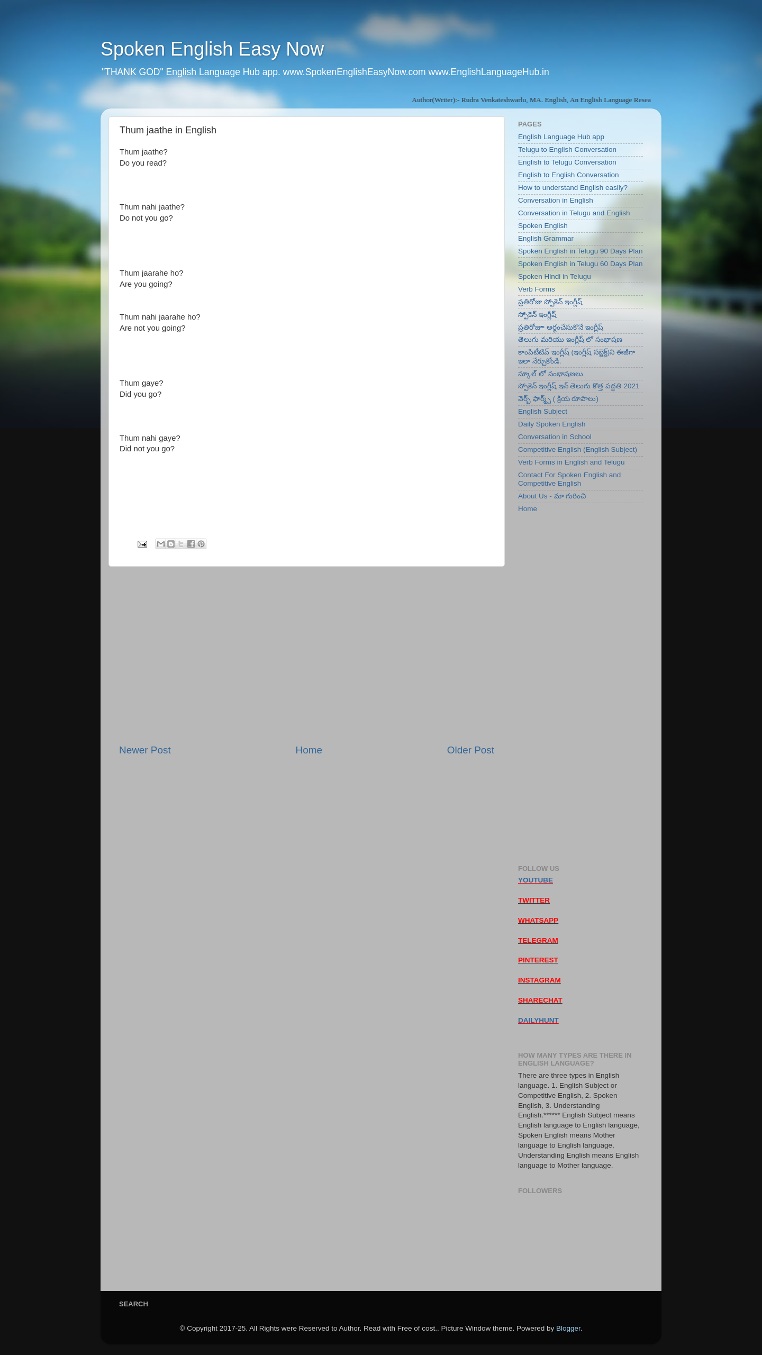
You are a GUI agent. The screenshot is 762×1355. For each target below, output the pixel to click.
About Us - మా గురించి (552, 496)
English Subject (542, 411)
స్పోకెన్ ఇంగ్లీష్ (537, 315)
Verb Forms (536, 289)
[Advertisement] (306, 655)
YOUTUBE (535, 880)
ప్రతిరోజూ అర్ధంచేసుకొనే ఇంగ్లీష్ (560, 327)
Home (309, 750)
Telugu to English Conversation (567, 149)
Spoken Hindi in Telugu (554, 276)
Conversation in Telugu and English (574, 213)
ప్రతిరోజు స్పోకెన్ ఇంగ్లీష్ (550, 302)
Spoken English (543, 226)
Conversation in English (555, 200)
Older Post (470, 750)
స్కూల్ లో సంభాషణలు (550, 374)
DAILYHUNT (538, 1020)
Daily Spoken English (552, 424)
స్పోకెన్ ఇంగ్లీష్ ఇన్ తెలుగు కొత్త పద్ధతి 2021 (579, 386)
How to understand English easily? (573, 188)
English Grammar (546, 238)
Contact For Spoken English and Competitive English (569, 479)
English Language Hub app (561, 137)
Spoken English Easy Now (212, 49)
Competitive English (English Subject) (577, 449)
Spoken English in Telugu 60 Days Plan (580, 264)
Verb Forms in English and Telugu (571, 462)
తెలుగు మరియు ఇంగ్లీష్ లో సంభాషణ (570, 339)
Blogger (568, 1328)
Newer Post (145, 750)
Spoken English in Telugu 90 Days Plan (580, 251)
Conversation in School (555, 437)
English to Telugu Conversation (567, 162)
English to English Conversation (568, 175)
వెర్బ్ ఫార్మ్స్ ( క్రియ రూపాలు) (558, 399)
